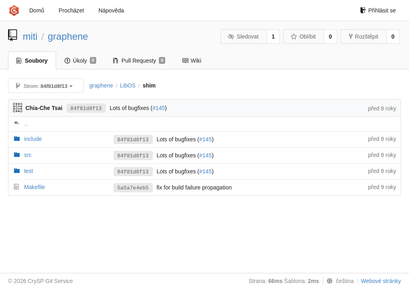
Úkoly (80, 60)
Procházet (71, 10)
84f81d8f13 (86, 109)
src (28, 155)
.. (26, 123)
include (33, 139)
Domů (36, 10)
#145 (158, 108)
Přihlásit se (378, 10)
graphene (68, 36)
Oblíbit (303, 36)
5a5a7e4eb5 (133, 188)
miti (30, 36)
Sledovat (243, 36)
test (28, 171)
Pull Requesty (139, 60)
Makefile (34, 187)
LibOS (128, 85)
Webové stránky (381, 281)
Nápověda (111, 10)
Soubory (32, 60)
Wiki (191, 60)
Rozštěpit (363, 36)
